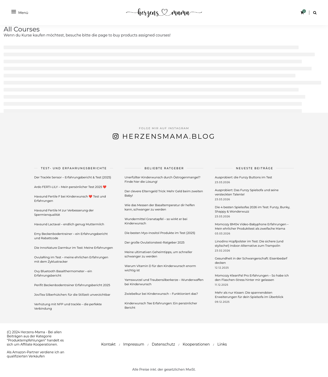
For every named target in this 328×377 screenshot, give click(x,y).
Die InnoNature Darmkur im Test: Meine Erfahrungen (73, 247)
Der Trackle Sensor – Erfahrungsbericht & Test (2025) (72, 177)
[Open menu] (13, 11)
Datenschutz (163, 344)
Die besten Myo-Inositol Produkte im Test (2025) (160, 233)
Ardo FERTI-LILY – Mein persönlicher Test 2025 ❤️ (70, 187)
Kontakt (108, 344)
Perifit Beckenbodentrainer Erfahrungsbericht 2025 (72, 285)
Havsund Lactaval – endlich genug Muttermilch (69, 224)
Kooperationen (196, 344)
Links (222, 344)
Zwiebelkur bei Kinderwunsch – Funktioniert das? (161, 293)
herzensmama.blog (168, 136)
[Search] (315, 12)
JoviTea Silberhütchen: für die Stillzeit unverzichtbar (72, 294)
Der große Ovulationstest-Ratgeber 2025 (154, 242)
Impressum (133, 344)
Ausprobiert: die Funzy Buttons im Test (243, 177)
